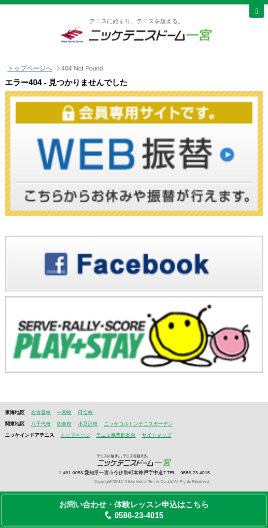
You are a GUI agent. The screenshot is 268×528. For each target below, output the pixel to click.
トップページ (75, 435)
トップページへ (29, 68)
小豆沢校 (88, 423)
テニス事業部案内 (115, 435)
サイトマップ (156, 435)
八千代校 (41, 423)
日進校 (85, 412)
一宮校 (64, 412)
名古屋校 (41, 412)
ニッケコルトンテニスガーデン (138, 423)
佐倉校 (64, 423)
